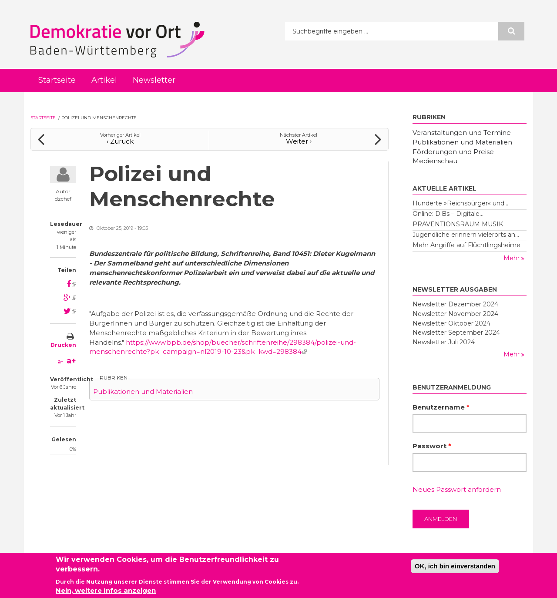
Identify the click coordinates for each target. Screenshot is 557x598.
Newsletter (154, 80)
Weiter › (299, 141)
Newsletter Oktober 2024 (451, 323)
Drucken (63, 345)
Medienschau (435, 161)
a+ (71, 361)
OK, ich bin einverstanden (455, 567)
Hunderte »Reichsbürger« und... (460, 203)
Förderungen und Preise (453, 152)
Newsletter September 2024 (456, 332)
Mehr (512, 258)
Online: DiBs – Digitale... (448, 214)
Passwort (432, 446)
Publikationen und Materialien (143, 391)
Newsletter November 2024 (455, 314)
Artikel (104, 80)
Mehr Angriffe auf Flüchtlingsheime (466, 245)
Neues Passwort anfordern (457, 489)
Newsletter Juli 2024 (444, 342)
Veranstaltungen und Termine (462, 132)
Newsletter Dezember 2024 (455, 304)
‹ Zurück (120, 141)
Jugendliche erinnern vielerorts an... (466, 235)
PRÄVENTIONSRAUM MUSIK (458, 224)
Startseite (57, 80)
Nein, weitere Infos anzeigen (106, 592)
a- (60, 361)
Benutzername (441, 407)
